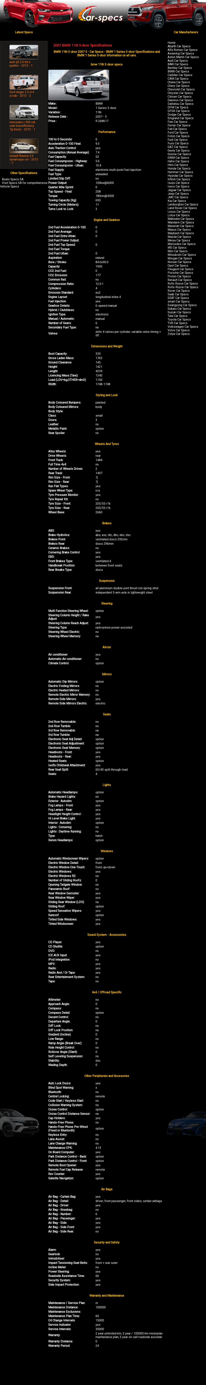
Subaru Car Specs (179, 308)
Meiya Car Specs (179, 240)
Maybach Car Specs (181, 233)
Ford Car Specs (178, 132)
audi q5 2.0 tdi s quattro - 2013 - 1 (21, 63)
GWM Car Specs (178, 158)
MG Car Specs (177, 247)
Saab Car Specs (178, 294)
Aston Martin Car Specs (183, 57)
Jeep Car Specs (178, 193)
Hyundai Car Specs (180, 175)
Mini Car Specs (178, 251)
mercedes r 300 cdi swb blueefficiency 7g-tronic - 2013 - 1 (22, 125)
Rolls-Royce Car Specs (183, 287)
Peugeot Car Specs (180, 269)
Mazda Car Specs (179, 237)
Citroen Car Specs (179, 96)
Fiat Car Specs (177, 129)
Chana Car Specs (179, 82)
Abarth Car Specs (179, 46)
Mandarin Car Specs (181, 222)
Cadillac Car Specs (180, 75)
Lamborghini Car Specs (183, 204)
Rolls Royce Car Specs (183, 283)
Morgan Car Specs (180, 258)
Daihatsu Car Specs (181, 104)
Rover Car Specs (179, 291)
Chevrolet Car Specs (181, 89)
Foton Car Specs (179, 136)
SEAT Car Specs (178, 298)
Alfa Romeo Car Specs (182, 50)
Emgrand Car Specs (181, 118)
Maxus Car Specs (179, 229)
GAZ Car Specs (178, 147)
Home (172, 42)
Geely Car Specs (179, 150)
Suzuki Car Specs (179, 312)
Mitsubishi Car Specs (182, 255)
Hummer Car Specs (180, 172)
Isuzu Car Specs (178, 183)
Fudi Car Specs (178, 140)
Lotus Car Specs (179, 215)
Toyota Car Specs (179, 319)
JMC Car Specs (178, 197)
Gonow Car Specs (179, 154)
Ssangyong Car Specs (182, 305)
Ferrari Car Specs (179, 125)
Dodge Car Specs (179, 114)
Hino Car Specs (178, 165)
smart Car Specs (179, 301)
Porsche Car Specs (180, 273)
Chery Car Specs (179, 86)
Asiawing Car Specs (181, 53)
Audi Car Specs (178, 60)
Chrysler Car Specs (180, 93)
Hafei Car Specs (178, 161)
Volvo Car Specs (179, 330)
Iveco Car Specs (178, 186)
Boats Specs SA (12, 179)
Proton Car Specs (179, 276)
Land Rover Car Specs (182, 208)
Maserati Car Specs (181, 226)
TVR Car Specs (177, 323)
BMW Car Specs (178, 71)
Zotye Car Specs (179, 334)
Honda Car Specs (179, 168)
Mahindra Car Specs (181, 219)
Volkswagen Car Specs (183, 326)
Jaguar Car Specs (179, 190)
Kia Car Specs (177, 201)
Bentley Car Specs (180, 68)
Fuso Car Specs (178, 143)
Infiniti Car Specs (179, 179)
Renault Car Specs (180, 280)
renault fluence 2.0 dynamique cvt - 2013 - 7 (23, 159)
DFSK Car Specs (179, 111)
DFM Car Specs (178, 107)
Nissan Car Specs (179, 262)
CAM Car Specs (178, 78)
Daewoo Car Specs (180, 100)
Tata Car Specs (177, 316)
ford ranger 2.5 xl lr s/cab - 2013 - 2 (21, 93)
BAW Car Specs (178, 64)
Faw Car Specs (177, 122)
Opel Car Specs (178, 265)
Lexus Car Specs (179, 211)
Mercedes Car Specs (182, 244)
